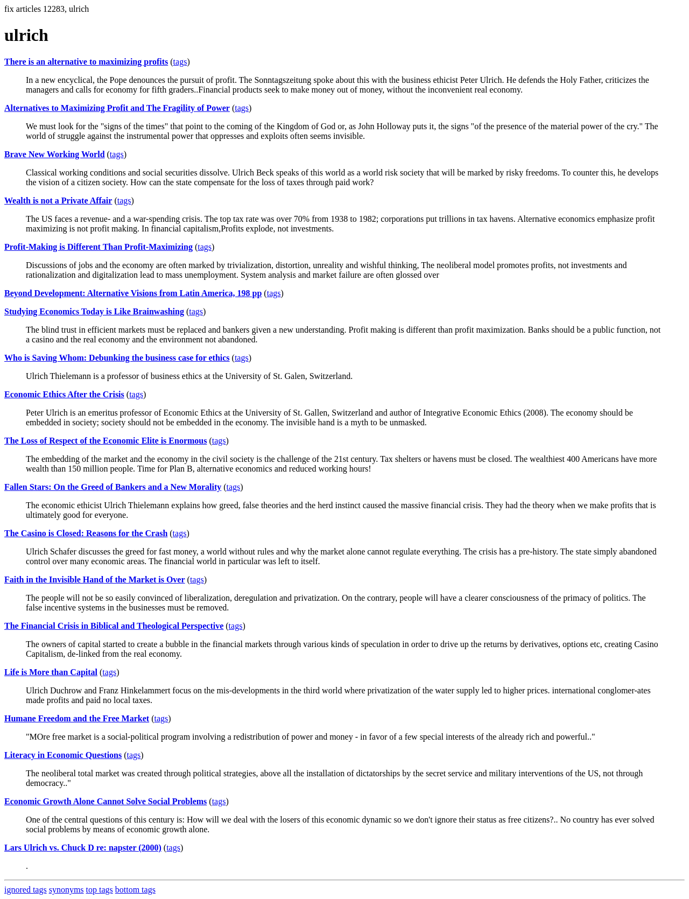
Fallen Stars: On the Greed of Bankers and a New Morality (112, 486)
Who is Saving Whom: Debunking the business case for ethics (117, 357)
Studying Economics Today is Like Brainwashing (94, 311)
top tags (99, 889)
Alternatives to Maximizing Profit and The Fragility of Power (117, 108)
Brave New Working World (54, 154)
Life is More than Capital (50, 672)
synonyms (66, 889)
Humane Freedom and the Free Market (76, 718)
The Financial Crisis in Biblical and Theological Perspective (113, 625)
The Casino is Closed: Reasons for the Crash (85, 533)
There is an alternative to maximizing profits (86, 61)
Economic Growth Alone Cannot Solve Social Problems (105, 801)
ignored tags (25, 889)
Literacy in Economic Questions (63, 755)
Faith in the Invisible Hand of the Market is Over (94, 579)
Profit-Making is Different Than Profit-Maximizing (98, 246)
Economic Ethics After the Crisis (64, 394)
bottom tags (135, 889)
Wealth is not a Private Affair (58, 200)
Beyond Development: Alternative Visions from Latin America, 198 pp (133, 293)
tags (180, 61)
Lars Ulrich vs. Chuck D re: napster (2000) (82, 847)
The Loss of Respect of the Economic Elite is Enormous (105, 440)
